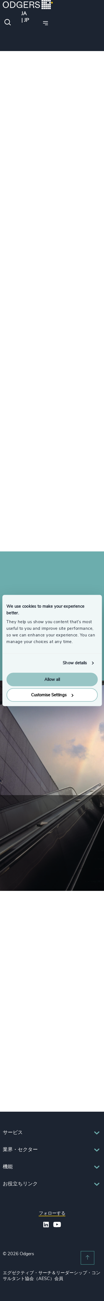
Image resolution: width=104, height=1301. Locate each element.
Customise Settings (52, 695)
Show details (75, 663)
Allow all (52, 679)
